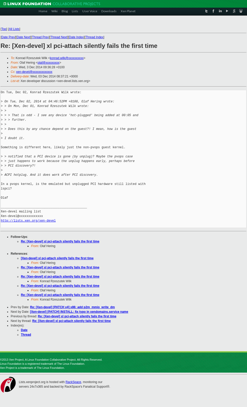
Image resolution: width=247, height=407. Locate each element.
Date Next (23, 37)
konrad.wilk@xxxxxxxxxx (67, 58)
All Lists (14, 29)
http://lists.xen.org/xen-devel (28, 221)
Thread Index (95, 37)
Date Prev (8, 37)
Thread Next (58, 37)
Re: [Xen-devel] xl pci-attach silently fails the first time (60, 241)
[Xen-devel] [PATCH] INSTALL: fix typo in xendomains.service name (79, 312)
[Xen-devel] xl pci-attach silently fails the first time (57, 258)
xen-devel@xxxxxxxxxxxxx (34, 72)
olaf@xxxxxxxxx (49, 62)
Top (3, 29)
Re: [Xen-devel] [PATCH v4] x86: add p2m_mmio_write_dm (72, 307)
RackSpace (73, 382)
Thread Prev (40, 37)
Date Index (76, 37)
